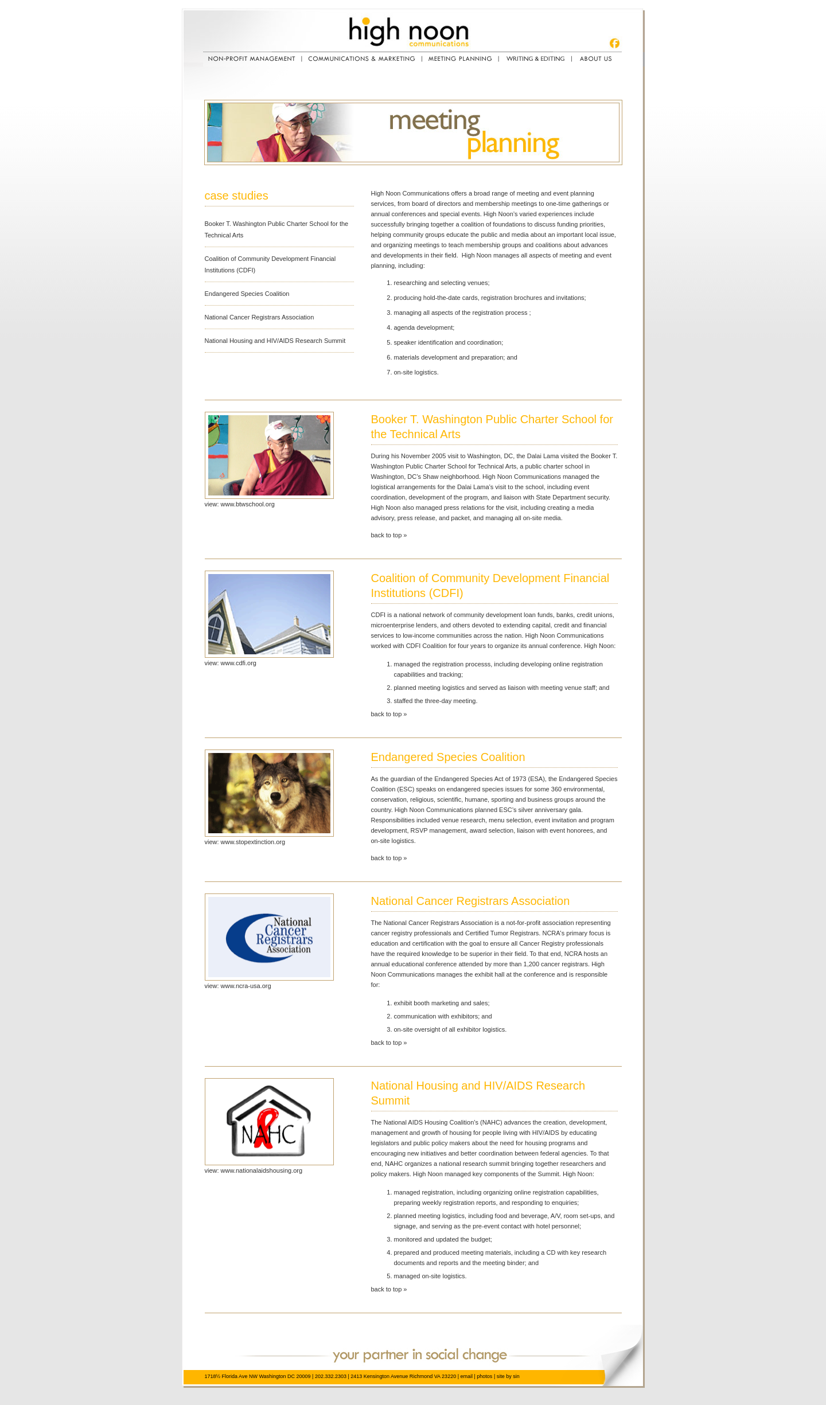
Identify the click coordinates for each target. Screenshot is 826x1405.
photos (484, 1376)
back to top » (389, 535)
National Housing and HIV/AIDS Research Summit (275, 340)
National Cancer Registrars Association (259, 317)
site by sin (508, 1376)
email (466, 1376)
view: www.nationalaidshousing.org (254, 1170)
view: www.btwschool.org (240, 504)
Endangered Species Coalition (247, 293)
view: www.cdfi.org (230, 662)
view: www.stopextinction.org (245, 841)
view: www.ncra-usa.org (238, 985)
